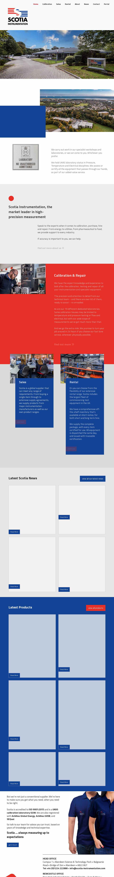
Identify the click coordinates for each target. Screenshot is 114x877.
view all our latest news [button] (92, 478)
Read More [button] (14, 532)
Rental (68, 4)
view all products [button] (95, 607)
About (77, 4)
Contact (96, 4)
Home (35, 4)
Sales (58, 4)
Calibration (47, 4)
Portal (106, 4)
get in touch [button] (13, 845)
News (86, 4)
